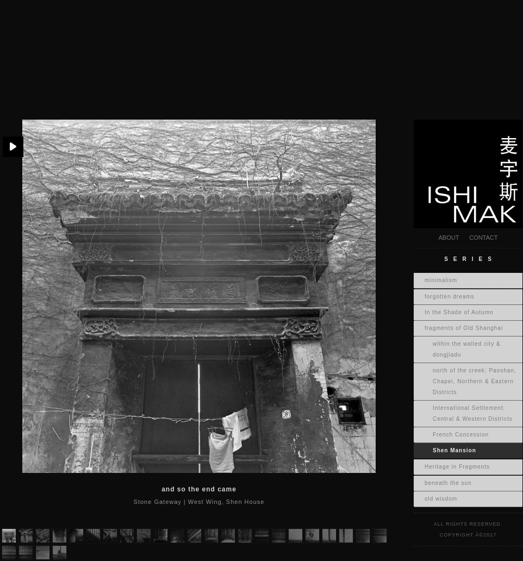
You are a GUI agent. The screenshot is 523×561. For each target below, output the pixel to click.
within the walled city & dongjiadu (467, 349)
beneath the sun (448, 483)
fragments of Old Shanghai (464, 328)
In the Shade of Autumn (459, 312)
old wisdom (441, 499)
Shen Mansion (454, 450)
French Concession (461, 435)
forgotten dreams (450, 297)
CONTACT (483, 237)
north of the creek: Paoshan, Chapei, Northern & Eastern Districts (474, 381)
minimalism (441, 280)
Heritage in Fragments (457, 467)
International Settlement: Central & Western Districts (473, 413)
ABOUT (448, 237)
